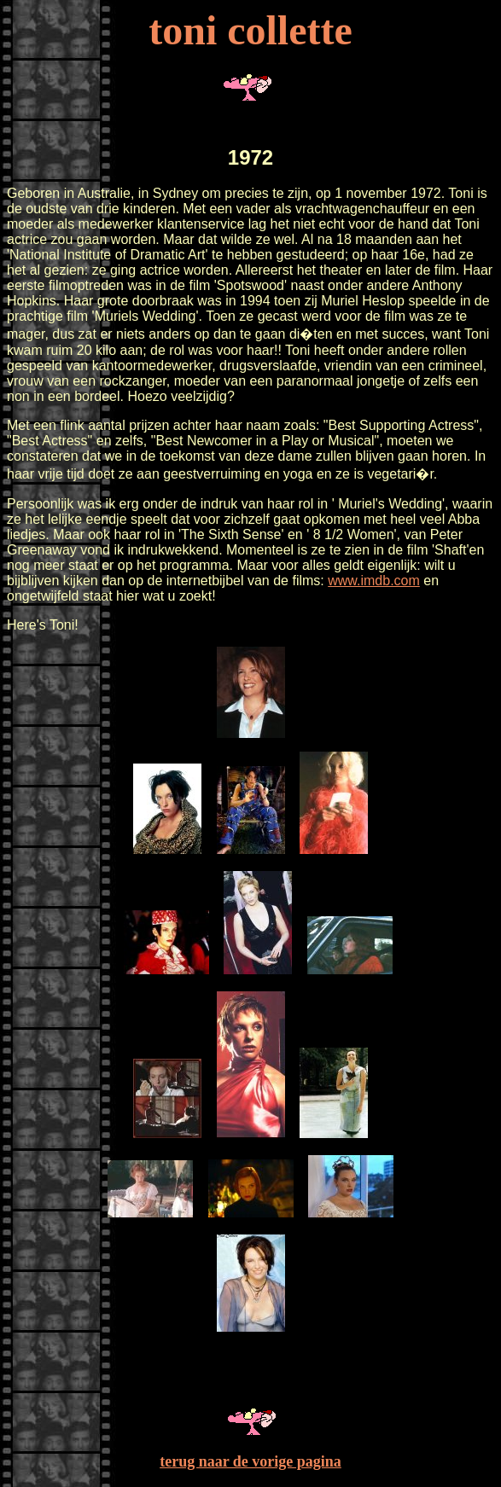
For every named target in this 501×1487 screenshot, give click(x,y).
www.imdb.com (374, 580)
